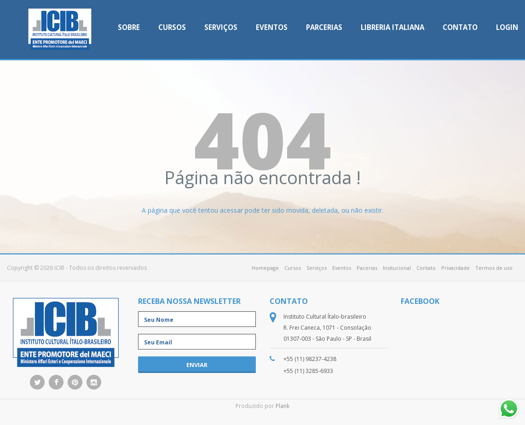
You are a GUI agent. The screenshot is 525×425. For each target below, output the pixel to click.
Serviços (220, 27)
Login (507, 27)
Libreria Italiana (392, 27)
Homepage (265, 267)
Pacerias (367, 267)
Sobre (129, 27)
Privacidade (455, 267)
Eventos (272, 27)
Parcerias (324, 27)
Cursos (172, 27)
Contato (460, 27)
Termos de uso (494, 267)
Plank (282, 406)
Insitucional (397, 267)
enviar (197, 365)
